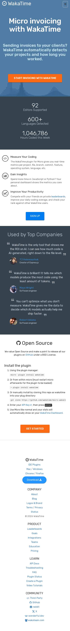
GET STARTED (35, 428)
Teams (34, 542)
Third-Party (34, 598)
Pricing (34, 551)
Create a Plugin (34, 581)
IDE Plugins (34, 464)
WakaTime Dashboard (51, 413)
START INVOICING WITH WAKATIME (35, 78)
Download (34, 479)
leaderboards (58, 196)
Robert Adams (28, 320)
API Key (27, 405)
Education (34, 546)
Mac (28, 469)
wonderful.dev (34, 615)
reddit (34, 606)
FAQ (34, 572)
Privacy (39, 507)
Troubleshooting (34, 567)
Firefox (40, 473)
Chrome (29, 473)
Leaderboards (34, 529)
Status (34, 511)
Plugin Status (34, 576)
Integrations (34, 537)
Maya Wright (27, 287)
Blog (34, 498)
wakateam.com (34, 620)
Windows (38, 469)
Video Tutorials (34, 585)
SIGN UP (35, 216)
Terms (29, 507)
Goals (34, 533)
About (34, 494)
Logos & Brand (34, 503)
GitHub (29, 354)
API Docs (34, 563)
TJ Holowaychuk (29, 259)
